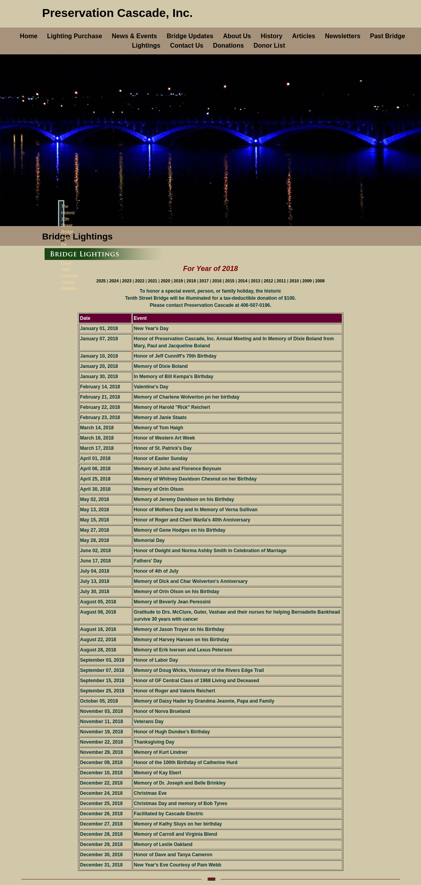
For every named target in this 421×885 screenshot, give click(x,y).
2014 (243, 280)
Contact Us (186, 45)
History (272, 36)
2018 (192, 280)
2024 (114, 280)
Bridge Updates (190, 36)
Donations (228, 45)
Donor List (269, 45)
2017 (204, 280)
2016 (217, 280)
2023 (127, 280)
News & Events (134, 36)
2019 (179, 280)
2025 (101, 280)
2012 (269, 280)
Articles (303, 36)
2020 (166, 280)
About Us (237, 36)
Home (28, 36)
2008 (320, 280)
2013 (256, 280)
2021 (153, 280)
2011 (282, 280)
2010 (295, 280)
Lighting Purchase (74, 36)
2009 (307, 280)
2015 (230, 280)
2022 (140, 280)
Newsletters (342, 36)
